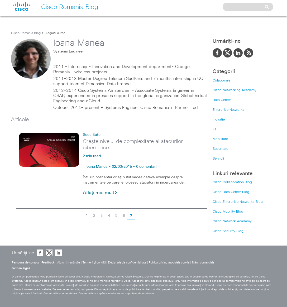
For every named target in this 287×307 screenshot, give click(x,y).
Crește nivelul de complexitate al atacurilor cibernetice (133, 144)
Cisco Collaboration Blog (232, 182)
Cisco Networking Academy (234, 90)
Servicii (218, 158)
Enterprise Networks (229, 110)
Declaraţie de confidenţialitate (127, 262)
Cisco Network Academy (232, 221)
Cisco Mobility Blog (228, 211)
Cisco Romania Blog (26, 33)
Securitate (92, 135)
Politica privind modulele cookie (169, 262)
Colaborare (221, 80)
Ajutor (61, 262)
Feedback (48, 262)
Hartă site (74, 262)
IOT (215, 129)
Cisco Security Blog (228, 231)
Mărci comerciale (203, 262)
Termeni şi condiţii (94, 262)
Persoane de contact (25, 262)
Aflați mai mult (100, 192)
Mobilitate (220, 139)
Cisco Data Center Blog (231, 192)
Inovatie (219, 119)
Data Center (222, 100)
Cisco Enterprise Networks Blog (238, 202)
